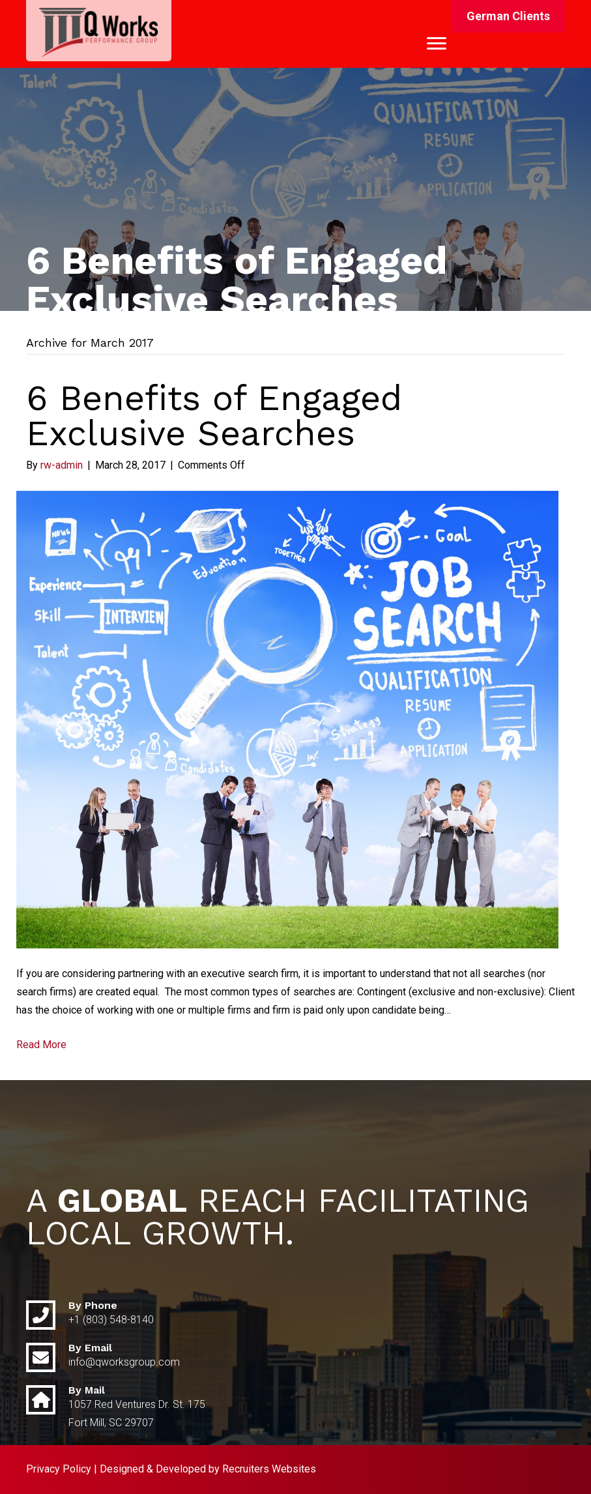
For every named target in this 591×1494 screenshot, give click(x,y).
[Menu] (437, 44)
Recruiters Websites (269, 1469)
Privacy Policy (58, 1469)
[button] (508, 16)
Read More (41, 1044)
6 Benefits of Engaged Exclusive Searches (214, 415)
